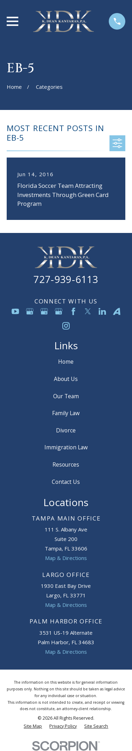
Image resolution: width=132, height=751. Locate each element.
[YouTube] (15, 311)
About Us (66, 379)
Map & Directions (66, 557)
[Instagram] (66, 326)
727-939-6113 (65, 279)
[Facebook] (73, 311)
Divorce (66, 430)
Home (66, 361)
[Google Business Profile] (29, 311)
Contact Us (66, 482)
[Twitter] (88, 311)
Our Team (66, 396)
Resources (65, 464)
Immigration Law (66, 447)
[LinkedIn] (102, 311)
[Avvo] (116, 311)
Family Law (66, 413)
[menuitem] (33, 726)
